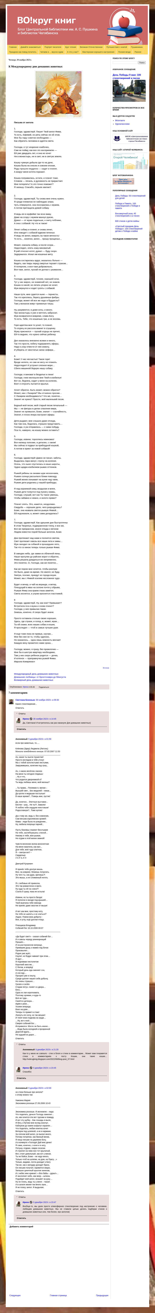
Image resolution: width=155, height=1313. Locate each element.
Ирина (25, 687)
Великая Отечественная (91, 47)
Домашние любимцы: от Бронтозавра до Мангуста (40, 677)
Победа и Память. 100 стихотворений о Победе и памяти (127, 206)
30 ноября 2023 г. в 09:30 (47, 700)
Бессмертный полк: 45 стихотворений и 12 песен (127, 214)
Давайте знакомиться (31, 47)
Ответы (22, 714)
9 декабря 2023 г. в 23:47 (44, 1202)
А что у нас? (73, 52)
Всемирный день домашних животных (33, 680)
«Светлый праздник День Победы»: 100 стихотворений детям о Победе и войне (129, 228)
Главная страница (58, 1295)
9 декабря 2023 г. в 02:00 (39, 1088)
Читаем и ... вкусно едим (51, 52)
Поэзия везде (124, 52)
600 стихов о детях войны (127, 221)
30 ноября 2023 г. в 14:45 (44, 719)
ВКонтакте (120, 120)
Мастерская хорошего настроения (98, 52)
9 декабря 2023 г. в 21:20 (47, 1049)
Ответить (20, 708)
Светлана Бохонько (25, 700)
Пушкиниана (137, 47)
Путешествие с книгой (116, 47)
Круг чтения (70, 47)
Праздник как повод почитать (22, 52)
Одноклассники (122, 124)
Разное (138, 52)
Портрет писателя (52, 47)
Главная (13, 47)
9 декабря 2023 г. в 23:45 (44, 1068)
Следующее (15, 1295)
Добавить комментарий (21, 1226)
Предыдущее (102, 1295)
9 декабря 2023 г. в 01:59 (39, 739)
